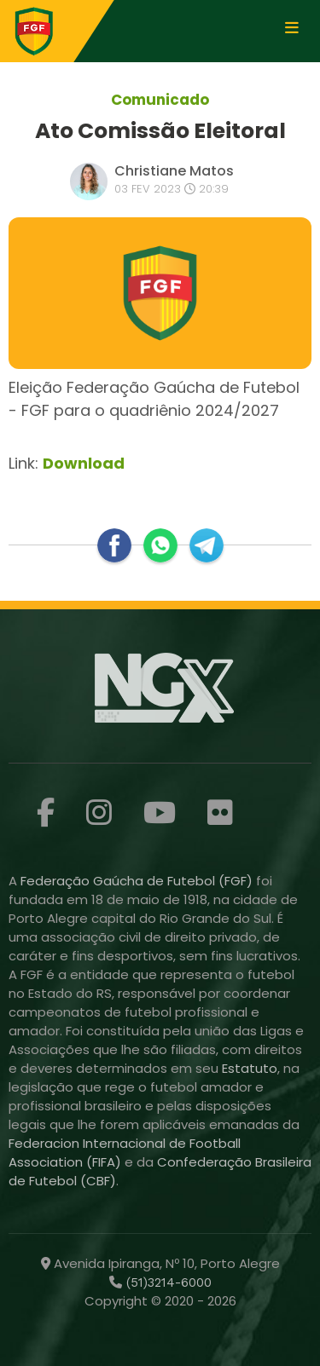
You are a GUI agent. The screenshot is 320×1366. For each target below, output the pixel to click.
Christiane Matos (174, 171)
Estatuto (249, 1068)
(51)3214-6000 (167, 1282)
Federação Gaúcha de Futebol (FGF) (138, 881)
